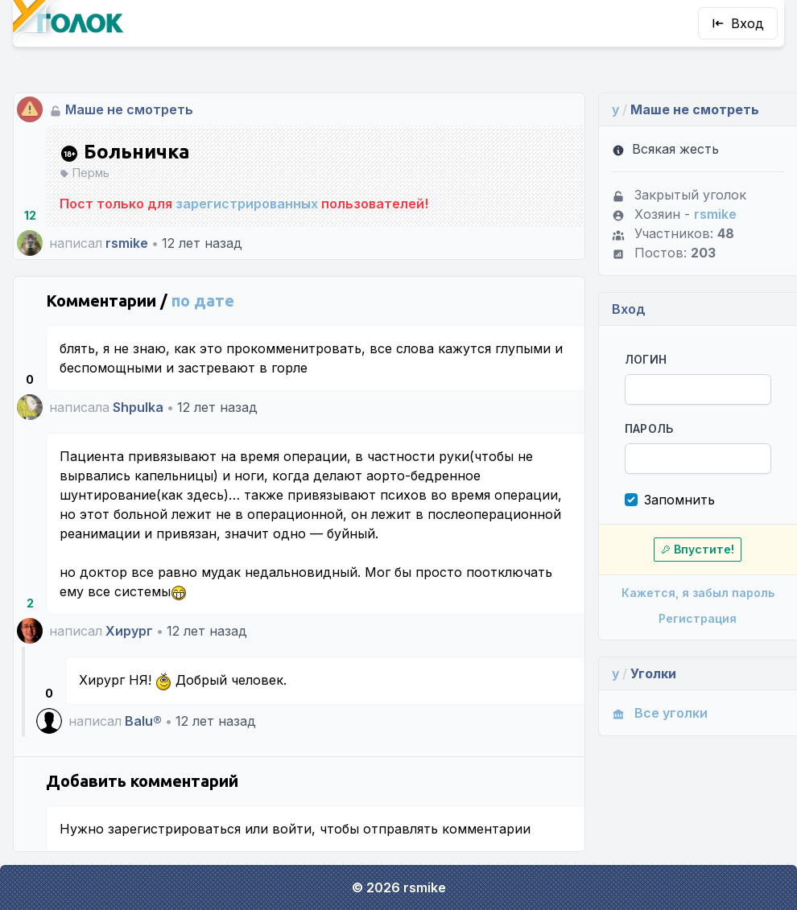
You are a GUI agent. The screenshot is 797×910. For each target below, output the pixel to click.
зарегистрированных (247, 204)
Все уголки (660, 713)
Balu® (143, 721)
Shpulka (138, 407)
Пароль (649, 428)
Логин (646, 359)
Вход (738, 23)
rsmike (126, 243)
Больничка (125, 152)
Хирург (129, 631)
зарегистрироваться (174, 829)
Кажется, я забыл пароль (697, 592)
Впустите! (697, 549)
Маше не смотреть (129, 109)
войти (292, 829)
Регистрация (698, 618)
